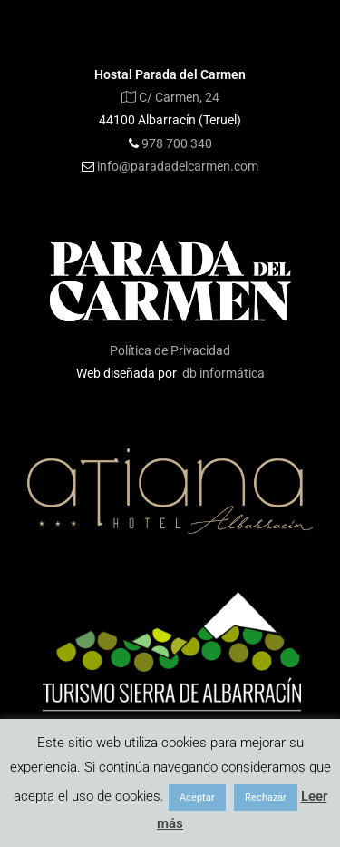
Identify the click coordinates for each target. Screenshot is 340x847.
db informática (223, 373)
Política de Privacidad (170, 350)
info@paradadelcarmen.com (177, 166)
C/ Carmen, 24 (170, 97)
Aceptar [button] (197, 797)
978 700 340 (176, 143)
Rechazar (266, 797)
